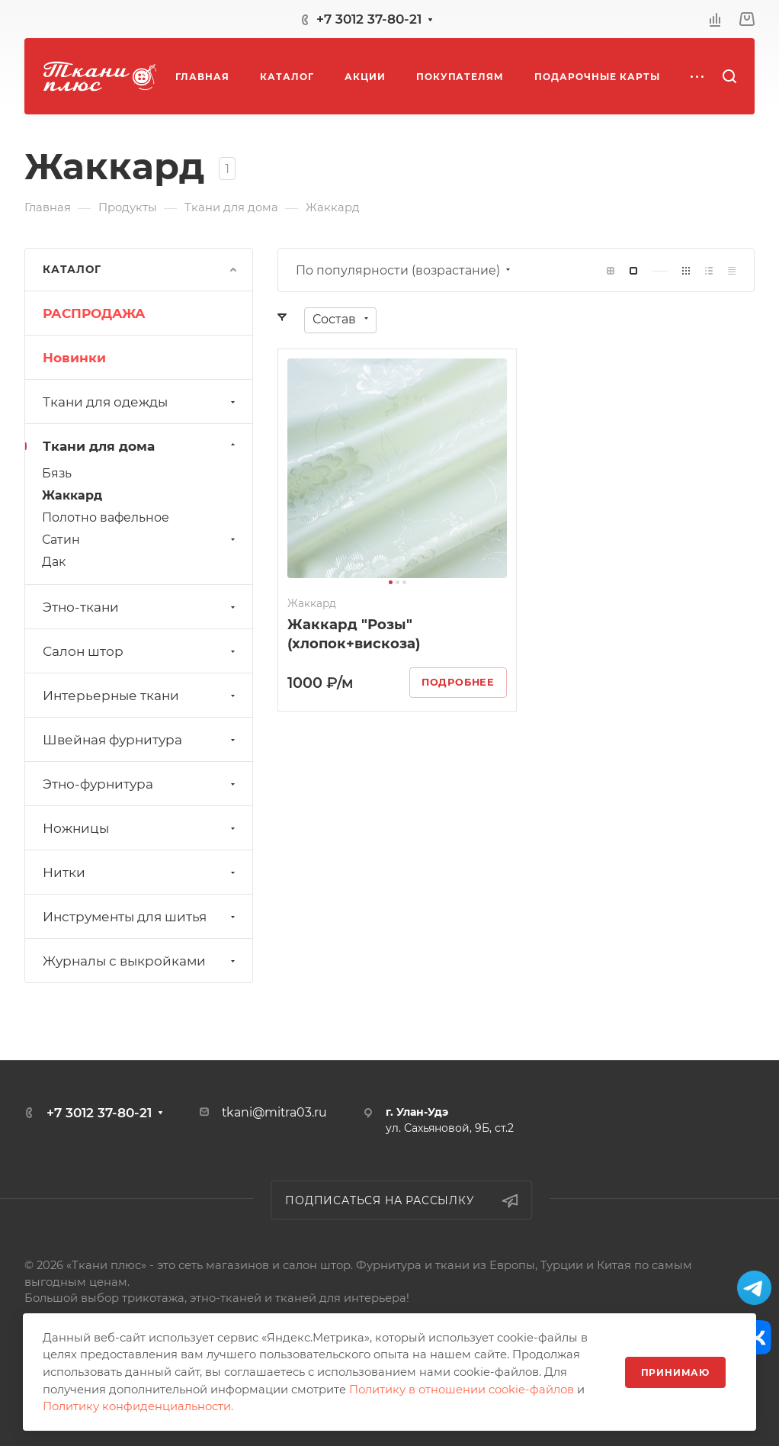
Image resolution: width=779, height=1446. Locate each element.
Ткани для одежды (141, 402)
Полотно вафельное (105, 517)
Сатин (140, 539)
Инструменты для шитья (141, 916)
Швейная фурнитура (141, 739)
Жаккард (72, 495)
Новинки (74, 357)
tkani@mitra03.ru (274, 1112)
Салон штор (141, 651)
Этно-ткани (141, 607)
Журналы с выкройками (141, 961)
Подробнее (458, 682)
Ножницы (141, 828)
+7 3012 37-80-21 (369, 19)
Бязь (57, 473)
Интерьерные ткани (141, 695)
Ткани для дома (141, 446)
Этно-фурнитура (141, 784)
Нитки (141, 872)
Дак (54, 561)
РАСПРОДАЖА (94, 313)
